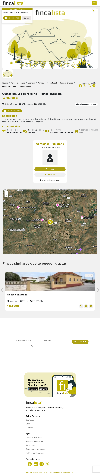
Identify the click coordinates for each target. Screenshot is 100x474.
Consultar (50, 175)
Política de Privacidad (60, 345)
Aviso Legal (30, 444)
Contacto (30, 419)
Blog (28, 423)
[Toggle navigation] (94, 3)
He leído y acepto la (50, 345)
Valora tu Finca (12, 111)
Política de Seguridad (35, 452)
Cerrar (26, 18)
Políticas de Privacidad (35, 436)
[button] (50, 222)
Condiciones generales (35, 448)
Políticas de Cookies (34, 440)
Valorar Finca (12, 18)
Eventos (29, 426)
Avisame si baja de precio (50, 180)
